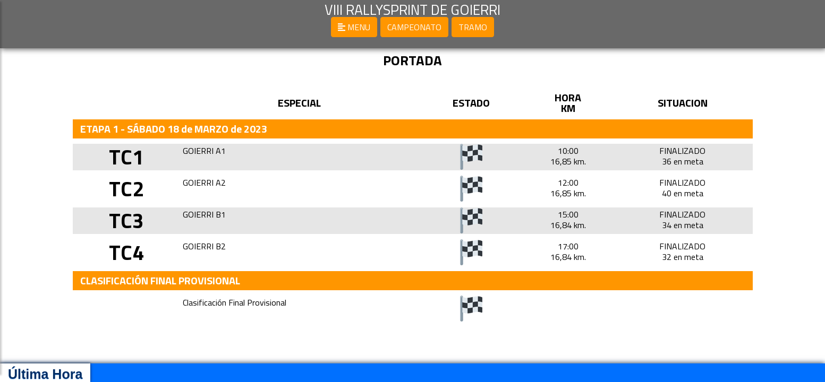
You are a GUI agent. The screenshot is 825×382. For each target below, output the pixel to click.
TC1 (126, 157)
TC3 (126, 220)
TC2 (126, 188)
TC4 (126, 252)
